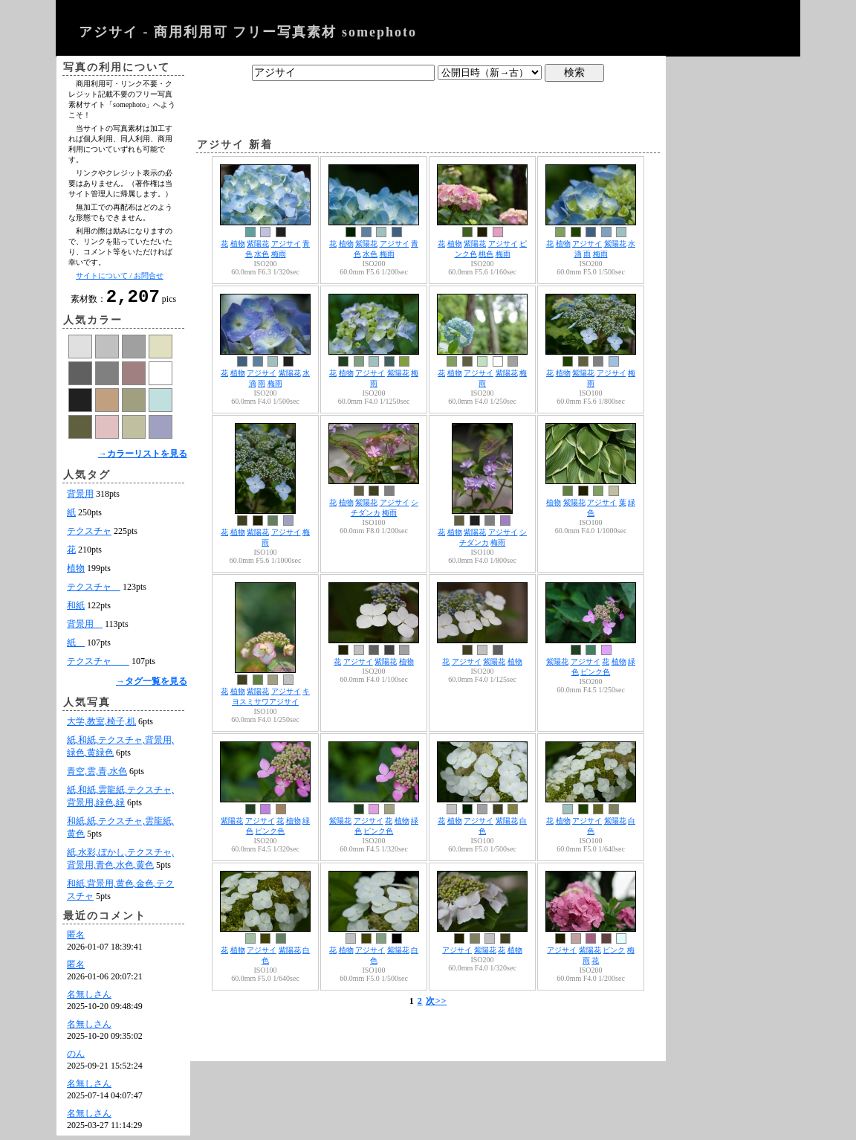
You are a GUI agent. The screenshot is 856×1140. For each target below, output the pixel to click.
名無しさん (89, 999)
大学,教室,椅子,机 (101, 726)
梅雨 (278, 254)
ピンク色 (595, 672)
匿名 (76, 939)
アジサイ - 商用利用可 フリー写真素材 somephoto (248, 32)
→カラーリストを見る (142, 458)
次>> (436, 1001)
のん (76, 1058)
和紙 (76, 610)
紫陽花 (258, 243)
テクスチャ (89, 535)
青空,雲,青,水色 (97, 775)
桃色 (486, 254)
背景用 (80, 498)
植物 (76, 572)
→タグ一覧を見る (151, 685)
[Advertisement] (428, 106)
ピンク (614, 950)
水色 (261, 254)
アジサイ (286, 243)
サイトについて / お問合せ (119, 275)
